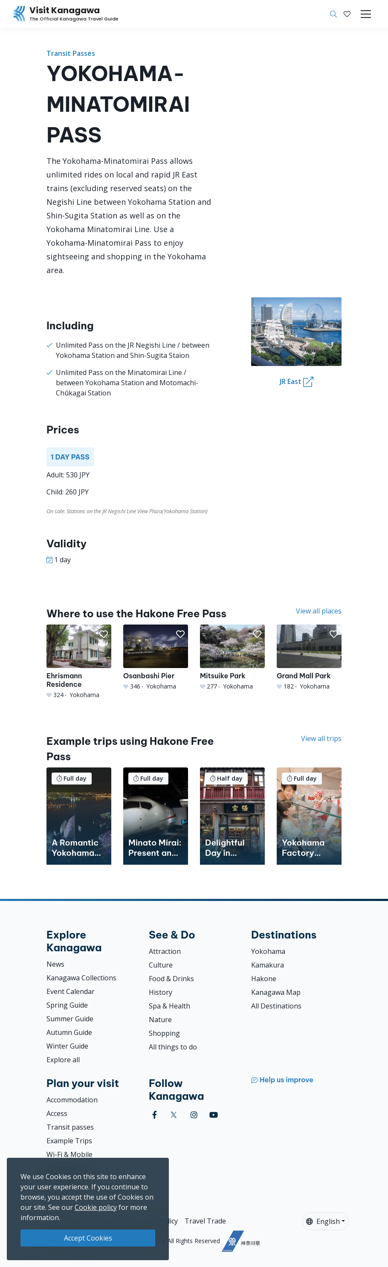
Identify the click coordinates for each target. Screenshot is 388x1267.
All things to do (173, 1047)
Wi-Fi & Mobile (69, 1154)
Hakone (263, 978)
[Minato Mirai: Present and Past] (155, 816)
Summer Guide (69, 1018)
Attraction (165, 951)
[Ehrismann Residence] (78, 662)
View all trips (321, 738)
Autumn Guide (69, 1032)
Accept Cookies (88, 1238)
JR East (296, 382)
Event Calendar (70, 991)
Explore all (63, 1059)
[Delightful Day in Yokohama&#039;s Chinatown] (232, 816)
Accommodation (72, 1099)
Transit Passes (70, 53)
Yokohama (268, 951)
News (55, 964)
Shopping (164, 1033)
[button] (347, 14)
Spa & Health (169, 1006)
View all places (319, 611)
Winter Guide (67, 1046)
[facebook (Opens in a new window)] (154, 1115)
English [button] (323, 1221)
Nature (160, 1019)
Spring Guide (67, 1005)
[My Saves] (347, 14)
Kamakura (267, 965)
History (160, 992)
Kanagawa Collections (81, 977)
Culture (161, 965)
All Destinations (276, 1006)
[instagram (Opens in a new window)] (194, 1115)
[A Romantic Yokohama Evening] (78, 816)
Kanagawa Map (276, 992)
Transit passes (70, 1127)
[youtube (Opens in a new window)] (213, 1115)
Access (56, 1113)
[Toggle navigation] (365, 14)
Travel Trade (205, 1221)
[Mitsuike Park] (232, 657)
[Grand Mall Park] (309, 657)
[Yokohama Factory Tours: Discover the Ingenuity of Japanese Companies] (309, 816)
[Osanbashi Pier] (155, 657)
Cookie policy (96, 1207)
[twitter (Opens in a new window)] (173, 1115)
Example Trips (69, 1140)
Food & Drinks (171, 978)
